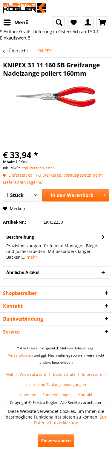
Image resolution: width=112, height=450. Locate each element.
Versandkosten (20, 355)
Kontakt (85, 394)
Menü (16, 22)
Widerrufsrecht (33, 374)
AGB (9, 374)
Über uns (28, 394)
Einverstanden (56, 440)
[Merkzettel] (73, 22)
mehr (31, 257)
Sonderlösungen (57, 394)
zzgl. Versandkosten (38, 167)
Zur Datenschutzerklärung (70, 419)
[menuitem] (16, 22)
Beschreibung (20, 237)
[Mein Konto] (88, 22)
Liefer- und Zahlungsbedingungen (56, 384)
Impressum (92, 374)
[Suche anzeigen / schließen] (59, 22)
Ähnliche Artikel (22, 272)
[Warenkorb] (102, 22)
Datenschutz (64, 374)
